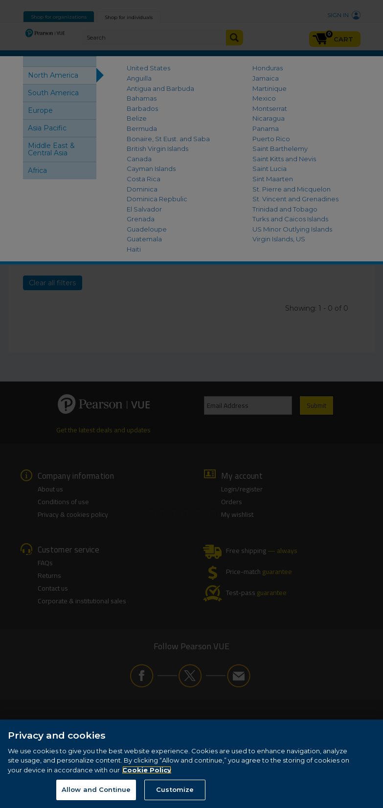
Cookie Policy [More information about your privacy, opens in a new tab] (146, 770)
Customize (175, 790)
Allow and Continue (96, 790)
